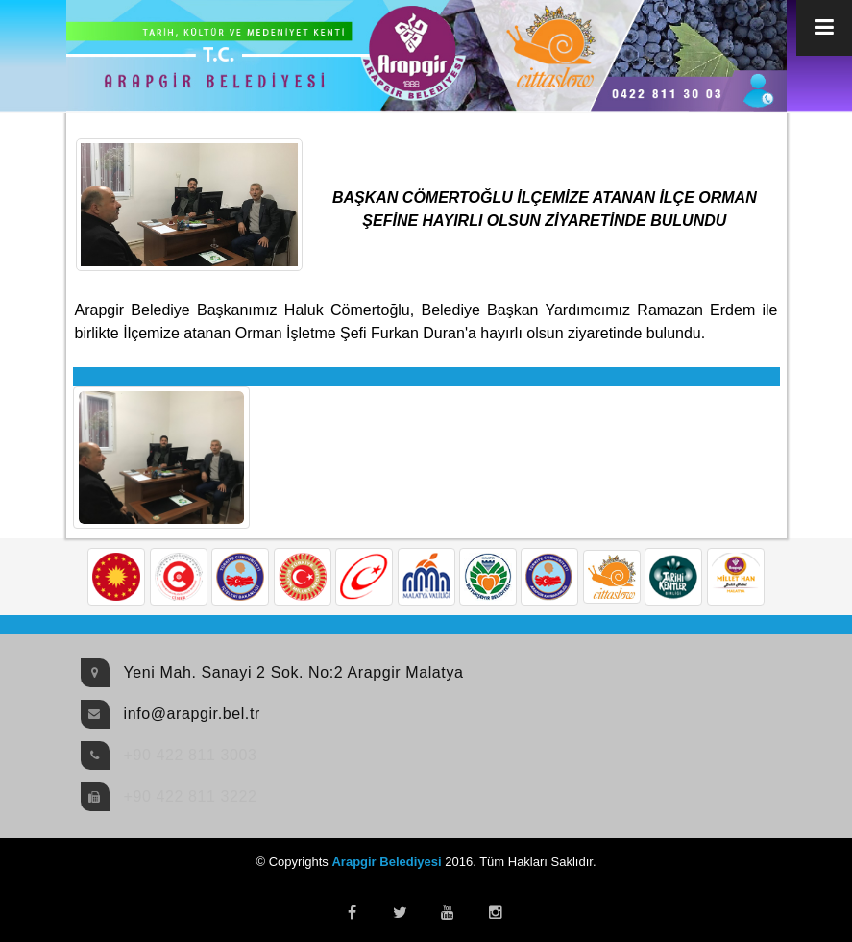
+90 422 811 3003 (190, 755)
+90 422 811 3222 (190, 796)
